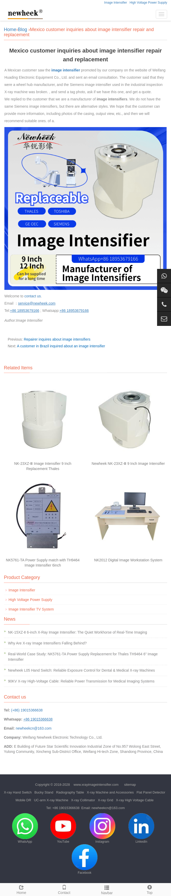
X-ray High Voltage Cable (135, 800)
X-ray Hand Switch (18, 792)
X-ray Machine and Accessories (110, 792)
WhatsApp (25, 828)
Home (10, 29)
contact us (33, 296)
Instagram (102, 828)
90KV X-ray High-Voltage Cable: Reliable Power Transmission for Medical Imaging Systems (81, 681)
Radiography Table (70, 792)
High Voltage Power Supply (148, 2)
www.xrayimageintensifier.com (96, 785)
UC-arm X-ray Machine (51, 800)
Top (149, 889)
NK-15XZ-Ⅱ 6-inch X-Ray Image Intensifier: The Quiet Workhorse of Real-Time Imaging (77, 632)
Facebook (84, 859)
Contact (64, 889)
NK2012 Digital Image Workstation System (128, 560)
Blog (22, 29)
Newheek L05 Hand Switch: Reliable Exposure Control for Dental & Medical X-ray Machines (81, 670)
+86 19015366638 (65, 808)
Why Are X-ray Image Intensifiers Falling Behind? (47, 643)
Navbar (107, 889)
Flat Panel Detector (150, 792)
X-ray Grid (105, 800)
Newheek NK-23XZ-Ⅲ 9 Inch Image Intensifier (128, 463)
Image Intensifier (115, 2)
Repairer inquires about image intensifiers (57, 339)
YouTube (63, 828)
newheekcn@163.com (34, 728)
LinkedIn (141, 828)
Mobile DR (23, 800)
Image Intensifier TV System (31, 609)
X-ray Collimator (83, 800)
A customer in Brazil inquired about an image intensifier (61, 346)
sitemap (130, 785)
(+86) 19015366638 (27, 710)
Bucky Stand (44, 792)
